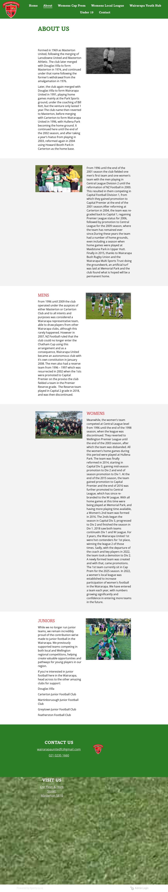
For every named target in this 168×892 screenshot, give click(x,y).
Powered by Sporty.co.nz (30, 888)
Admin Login (139, 888)
